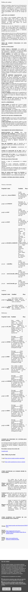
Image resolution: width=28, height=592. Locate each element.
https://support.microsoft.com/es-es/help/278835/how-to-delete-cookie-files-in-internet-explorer (16, 532)
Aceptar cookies (6, 589)
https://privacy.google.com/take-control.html (15, 458)
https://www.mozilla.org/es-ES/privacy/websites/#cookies (12, 539)
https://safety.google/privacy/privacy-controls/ (15, 461)
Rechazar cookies (17, 589)
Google (3, 451)
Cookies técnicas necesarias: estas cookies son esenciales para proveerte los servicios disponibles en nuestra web (13, 580)
